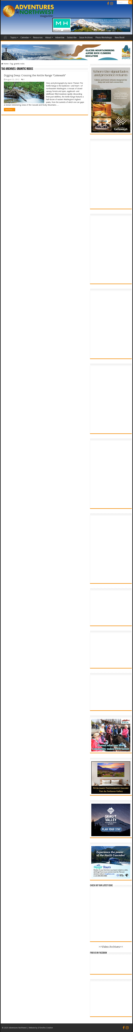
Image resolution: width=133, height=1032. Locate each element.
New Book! (119, 37)
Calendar (25, 37)
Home (5, 37)
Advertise (59, 37)
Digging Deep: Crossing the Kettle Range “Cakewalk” (35, 75)
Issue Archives (86, 37)
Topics (13, 37)
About (48, 37)
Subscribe (72, 37)
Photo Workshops (103, 37)
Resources (37, 37)
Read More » (9, 110)
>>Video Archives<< (111, 946)
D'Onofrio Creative (45, 1028)
